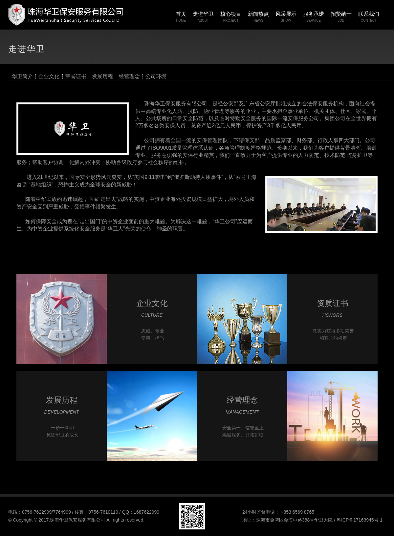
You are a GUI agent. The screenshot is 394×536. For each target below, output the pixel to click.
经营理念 (129, 76)
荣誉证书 (75, 76)
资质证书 (332, 303)
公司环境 (155, 76)
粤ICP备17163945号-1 (360, 520)
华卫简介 (22, 76)
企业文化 (48, 76)
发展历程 (102, 76)
